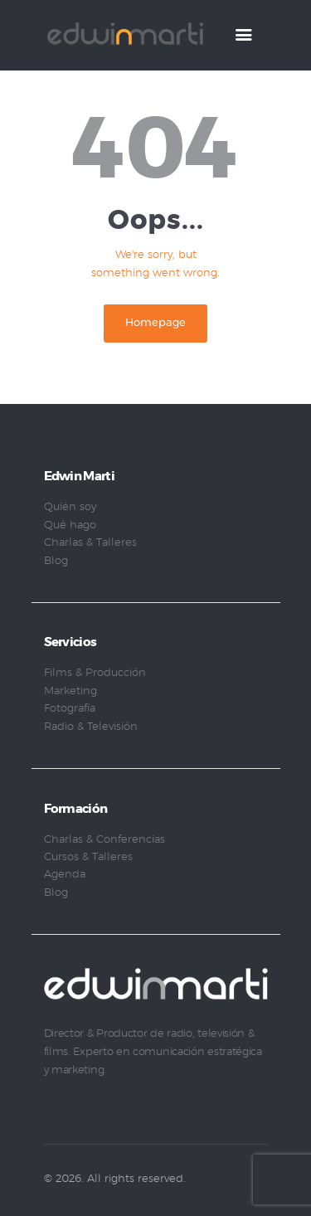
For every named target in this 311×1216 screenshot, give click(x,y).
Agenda (64, 874)
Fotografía (69, 708)
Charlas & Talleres (90, 542)
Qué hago (70, 525)
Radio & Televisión (91, 727)
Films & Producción (95, 673)
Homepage (155, 323)
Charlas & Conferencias (104, 839)
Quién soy (70, 507)
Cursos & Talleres (88, 857)
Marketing (70, 691)
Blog (56, 561)
